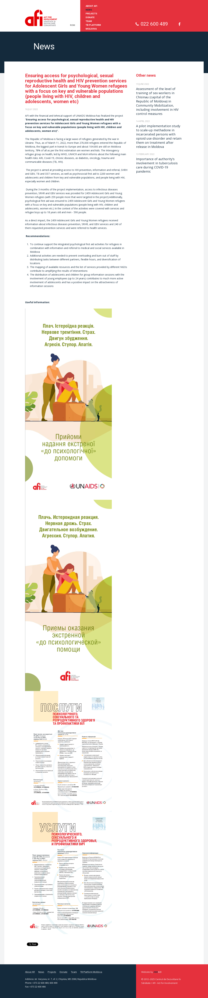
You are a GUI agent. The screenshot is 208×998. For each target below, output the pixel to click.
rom (72, 25)
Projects (91, 13)
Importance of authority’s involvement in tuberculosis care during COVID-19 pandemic (157, 165)
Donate (90, 17)
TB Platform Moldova (93, 27)
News (89, 9)
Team (89, 21)
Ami (157, 971)
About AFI (91, 6)
